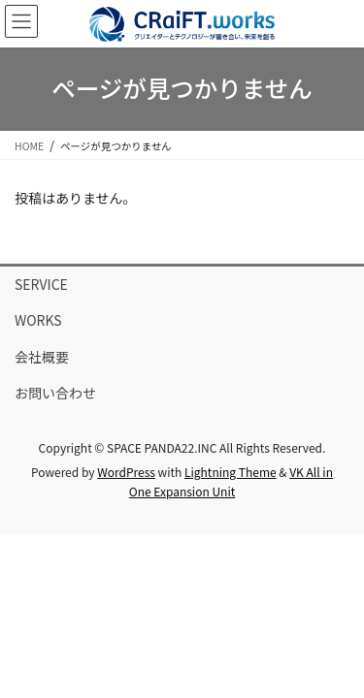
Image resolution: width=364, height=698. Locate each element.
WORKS (38, 320)
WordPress (126, 471)
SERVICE (41, 284)
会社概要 (42, 356)
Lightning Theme (230, 471)
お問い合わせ (55, 392)
